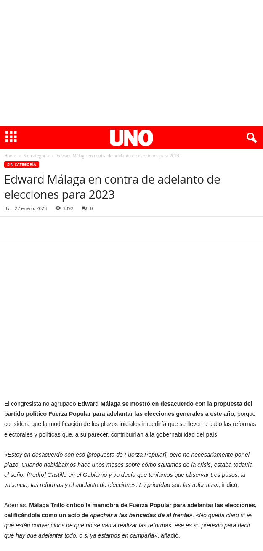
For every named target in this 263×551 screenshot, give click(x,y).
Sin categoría (36, 156)
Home (10, 156)
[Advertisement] (131, 63)
